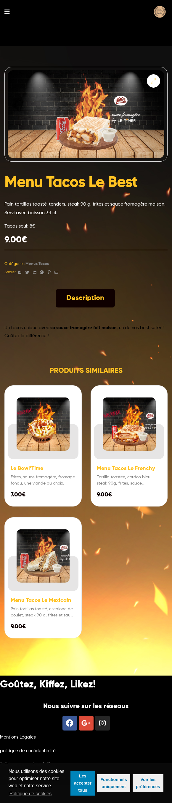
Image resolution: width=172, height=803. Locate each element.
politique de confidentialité (28, 751)
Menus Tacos (37, 264)
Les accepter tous (82, 783)
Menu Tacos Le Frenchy (126, 468)
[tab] (85, 298)
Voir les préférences (148, 783)
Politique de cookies (30, 793)
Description (85, 298)
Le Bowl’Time (27, 468)
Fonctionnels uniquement (113, 783)
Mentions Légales (18, 737)
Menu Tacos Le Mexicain (41, 600)
